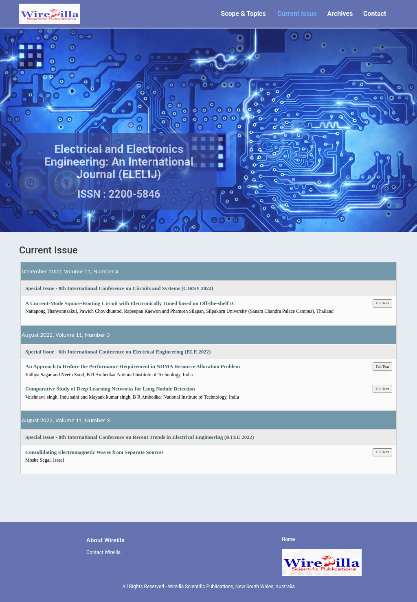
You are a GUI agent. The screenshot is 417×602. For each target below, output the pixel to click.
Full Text (382, 303)
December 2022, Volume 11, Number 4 (70, 271)
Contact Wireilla (103, 552)
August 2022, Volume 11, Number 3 (66, 334)
